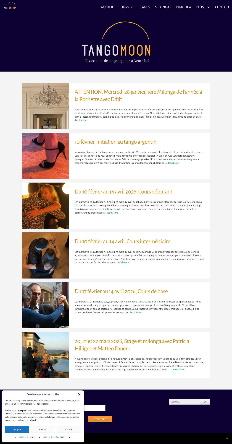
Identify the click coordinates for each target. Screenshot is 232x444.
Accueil (107, 7)
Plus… (201, 7)
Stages (144, 7)
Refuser (42, 429)
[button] (79, 394)
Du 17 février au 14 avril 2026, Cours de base (121, 291)
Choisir (69, 429)
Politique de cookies (26, 437)
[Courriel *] (88, 408)
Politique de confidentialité (54, 437)
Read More (80, 120)
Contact (222, 7)
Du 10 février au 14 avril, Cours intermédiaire (122, 241)
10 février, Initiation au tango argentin (115, 142)
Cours (124, 7)
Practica (183, 7)
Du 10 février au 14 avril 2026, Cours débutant (123, 192)
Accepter (17, 429)
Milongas (163, 7)
